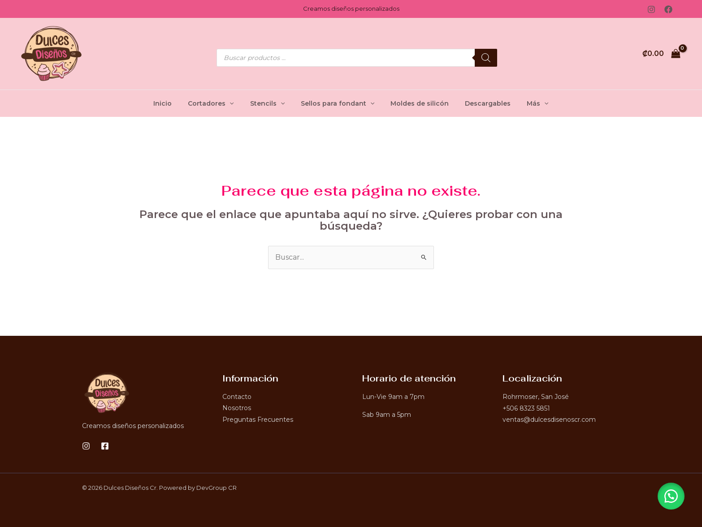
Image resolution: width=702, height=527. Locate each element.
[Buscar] (486, 58)
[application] (237, 103)
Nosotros (236, 408)
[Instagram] (651, 9)
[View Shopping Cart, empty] (661, 53)
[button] (670, 495)
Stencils (271, 103)
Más (526, 103)
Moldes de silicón (416, 103)
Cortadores (218, 103)
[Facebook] (668, 9)
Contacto (236, 397)
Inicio (173, 103)
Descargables (480, 103)
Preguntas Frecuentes (257, 420)
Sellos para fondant (337, 103)
